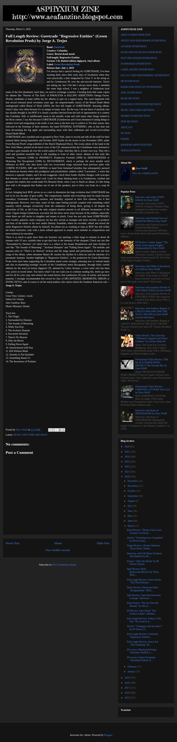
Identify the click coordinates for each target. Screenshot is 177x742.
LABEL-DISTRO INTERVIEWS (137, 69)
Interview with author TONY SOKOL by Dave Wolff (149, 198)
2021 (127, 471)
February (132, 666)
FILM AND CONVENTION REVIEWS (141, 104)
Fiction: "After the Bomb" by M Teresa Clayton (143, 563)
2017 (127, 687)
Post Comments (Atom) (64, 564)
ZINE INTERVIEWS (131, 92)
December (132, 481)
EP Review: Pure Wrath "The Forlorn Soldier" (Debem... (141, 612)
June (130, 511)
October (131, 491)
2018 (127, 683)
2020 (127, 476)
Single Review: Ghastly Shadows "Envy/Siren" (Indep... (143, 547)
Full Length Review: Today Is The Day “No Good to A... (144, 620)
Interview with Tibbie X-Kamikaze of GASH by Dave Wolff (152, 268)
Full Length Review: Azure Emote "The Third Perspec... (144, 581)
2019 (127, 677)
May (130, 516)
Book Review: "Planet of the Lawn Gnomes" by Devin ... (144, 531)
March (131, 526)
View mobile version (57, 550)
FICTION (125, 133)
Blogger (108, 735)
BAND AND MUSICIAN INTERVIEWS (141, 52)
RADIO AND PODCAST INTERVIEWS (141, 87)
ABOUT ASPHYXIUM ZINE (136, 34)
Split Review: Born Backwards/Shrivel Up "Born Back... (143, 572)
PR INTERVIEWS (130, 81)
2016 (127, 692)
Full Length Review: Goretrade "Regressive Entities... (142, 635)
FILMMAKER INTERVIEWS (136, 63)
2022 (127, 466)
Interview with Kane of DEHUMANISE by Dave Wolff (151, 412)
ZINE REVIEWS (129, 121)
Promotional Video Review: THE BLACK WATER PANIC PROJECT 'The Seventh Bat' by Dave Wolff (151, 364)
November (133, 486)
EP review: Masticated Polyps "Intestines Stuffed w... (142, 651)
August (131, 501)
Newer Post (12, 543)
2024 (127, 456)
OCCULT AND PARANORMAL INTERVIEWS (145, 75)
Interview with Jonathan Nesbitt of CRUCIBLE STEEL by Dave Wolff (153, 289)
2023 (127, 461)
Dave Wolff (141, 168)
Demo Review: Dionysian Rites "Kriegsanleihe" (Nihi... (142, 589)
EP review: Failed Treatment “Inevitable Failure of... (141, 659)
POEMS (125, 139)
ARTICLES (126, 127)
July (129, 506)
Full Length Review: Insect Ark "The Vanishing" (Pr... (142, 643)
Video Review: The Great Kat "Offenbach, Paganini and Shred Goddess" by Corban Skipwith (151, 338)
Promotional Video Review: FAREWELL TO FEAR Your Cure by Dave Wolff (152, 389)
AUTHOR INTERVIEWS (134, 46)
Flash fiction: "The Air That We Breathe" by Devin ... (142, 604)
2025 (127, 451)
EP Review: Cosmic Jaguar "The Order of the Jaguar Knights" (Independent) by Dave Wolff (151, 245)
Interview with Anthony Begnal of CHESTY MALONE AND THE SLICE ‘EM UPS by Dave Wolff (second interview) (152, 313)
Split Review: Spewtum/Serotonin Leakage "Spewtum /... (144, 597)
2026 (127, 446)
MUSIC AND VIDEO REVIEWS (30, 434)
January (131, 671)
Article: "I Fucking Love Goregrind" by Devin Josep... (145, 539)
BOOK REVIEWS (130, 98)
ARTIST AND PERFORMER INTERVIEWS (143, 40)
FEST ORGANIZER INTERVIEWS (139, 58)
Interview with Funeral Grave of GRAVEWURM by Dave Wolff (151, 219)
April (130, 521)
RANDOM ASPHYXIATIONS (136, 144)
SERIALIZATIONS (131, 150)
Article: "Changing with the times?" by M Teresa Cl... (144, 628)
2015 (127, 697)
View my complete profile (145, 173)
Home (58, 543)
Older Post (103, 543)
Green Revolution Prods (67, 64)
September (133, 496)
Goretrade (59, 47)
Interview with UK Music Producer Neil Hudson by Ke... (144, 555)
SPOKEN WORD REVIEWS (135, 116)
